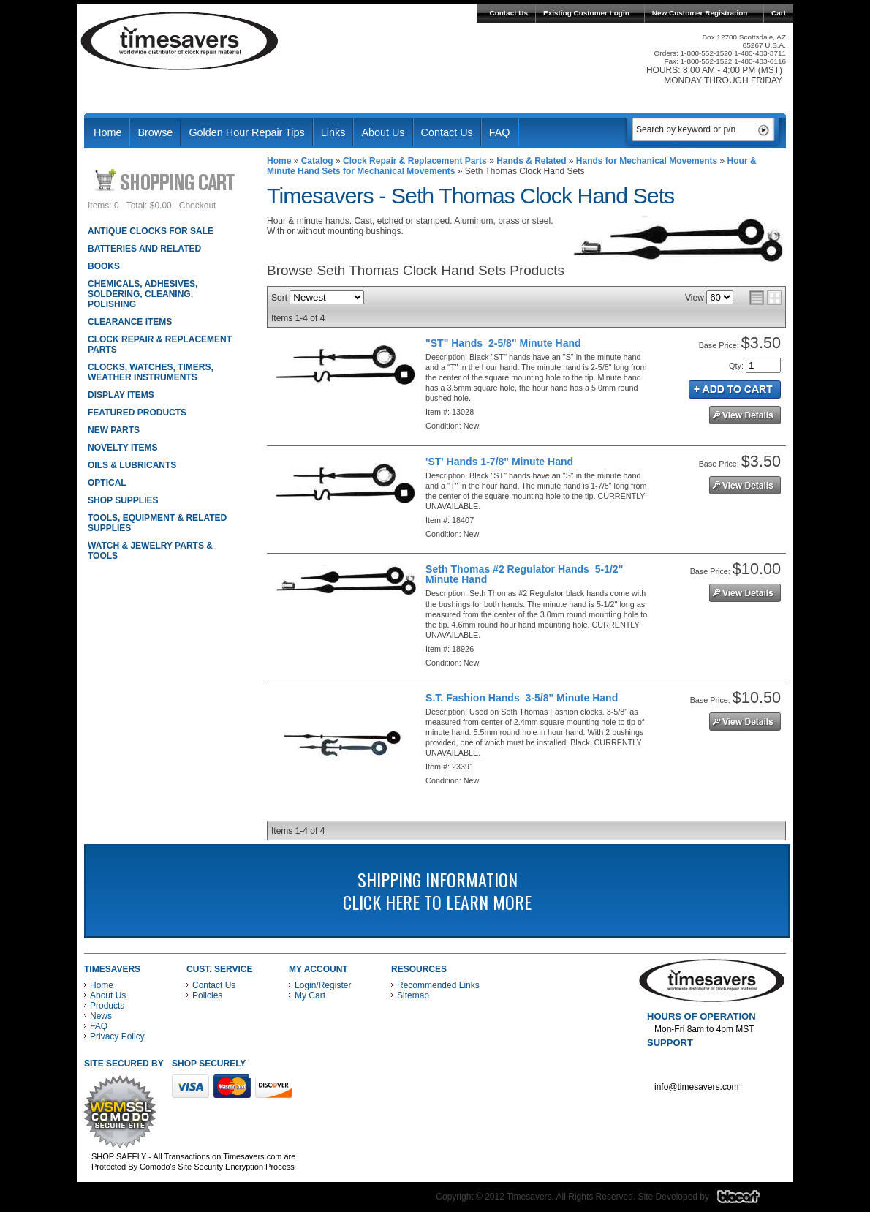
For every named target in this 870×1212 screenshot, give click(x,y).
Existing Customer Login (586, 13)
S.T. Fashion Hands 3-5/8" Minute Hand (521, 698)
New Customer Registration (700, 13)
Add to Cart (735, 389)
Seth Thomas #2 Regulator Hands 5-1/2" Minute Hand (524, 574)
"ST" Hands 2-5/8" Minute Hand (503, 343)
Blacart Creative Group (747, 1200)
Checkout (197, 205)
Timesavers (179, 41)
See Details (745, 415)
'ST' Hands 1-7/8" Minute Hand (499, 461)
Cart (778, 13)
